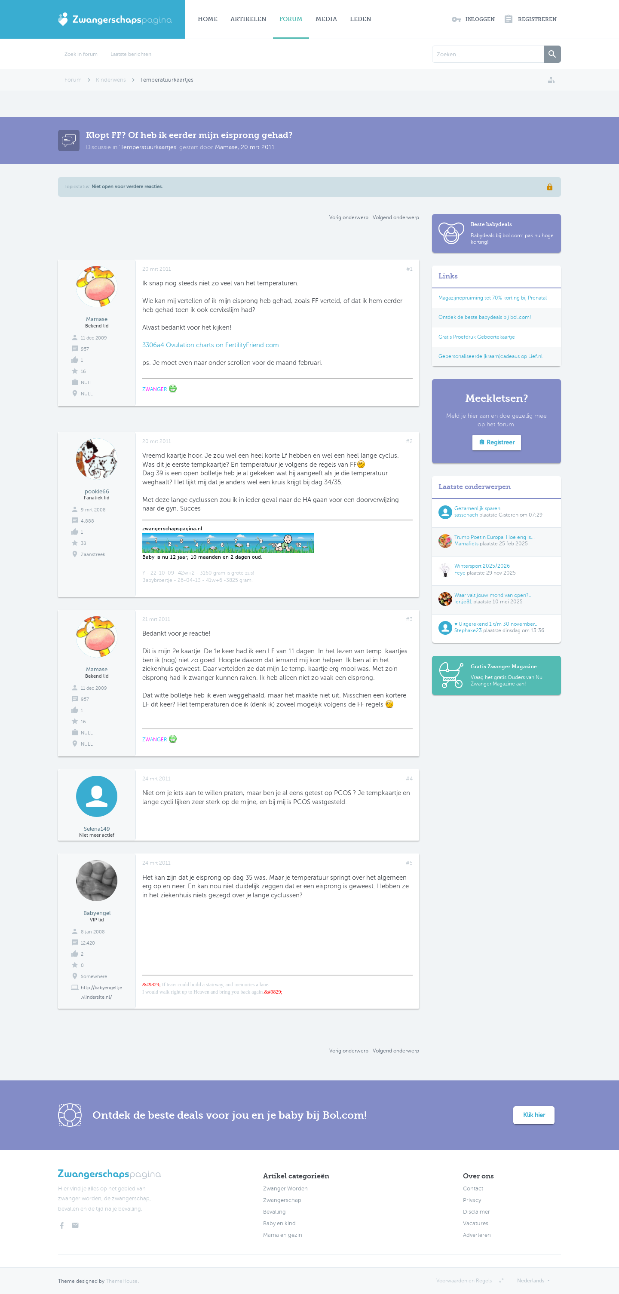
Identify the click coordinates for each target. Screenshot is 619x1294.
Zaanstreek (93, 554)
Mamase (226, 147)
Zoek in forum (81, 54)
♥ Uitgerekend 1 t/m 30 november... (496, 624)
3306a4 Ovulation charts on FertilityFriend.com (210, 345)
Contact (473, 1189)
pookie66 (97, 491)
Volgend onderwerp (396, 217)
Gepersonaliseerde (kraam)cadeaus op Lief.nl (490, 356)
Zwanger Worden (285, 1189)
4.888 (87, 521)
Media (326, 19)
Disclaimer (476, 1212)
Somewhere (94, 976)
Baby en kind (279, 1224)
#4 (409, 779)
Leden (360, 19)
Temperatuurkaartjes (148, 147)
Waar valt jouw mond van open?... (493, 595)
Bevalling (274, 1212)
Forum (291, 19)
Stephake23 (468, 630)
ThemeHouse (122, 1281)
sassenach (466, 515)
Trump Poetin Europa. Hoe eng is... (494, 537)
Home (208, 19)
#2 (409, 441)
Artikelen (248, 19)
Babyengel (96, 913)
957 (85, 349)
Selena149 (97, 829)
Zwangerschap (282, 1200)
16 (83, 371)
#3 (409, 619)
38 (83, 543)
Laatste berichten (130, 54)
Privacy (472, 1200)
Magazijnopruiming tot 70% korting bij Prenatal (492, 298)
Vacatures (475, 1224)
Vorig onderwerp (348, 217)
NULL (87, 394)
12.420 (88, 943)
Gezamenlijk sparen (477, 508)
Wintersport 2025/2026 (482, 566)
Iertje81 (463, 602)
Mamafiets (466, 544)
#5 (409, 863)
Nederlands (530, 1281)
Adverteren (477, 1235)
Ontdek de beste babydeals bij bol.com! (484, 317)
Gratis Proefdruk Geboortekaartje (476, 337)
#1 (409, 269)
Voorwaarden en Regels (464, 1281)
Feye (460, 573)
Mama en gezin (282, 1235)
